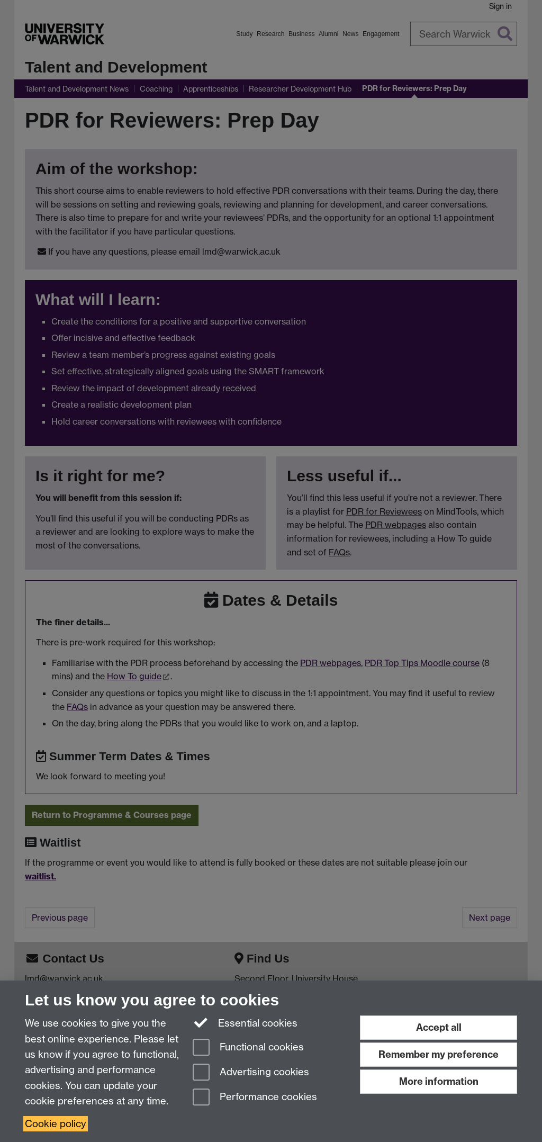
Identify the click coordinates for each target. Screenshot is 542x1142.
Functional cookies (248, 1048)
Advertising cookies (251, 1073)
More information (438, 1081)
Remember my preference (438, 1054)
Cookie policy (55, 1124)
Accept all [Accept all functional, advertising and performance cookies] (439, 1027)
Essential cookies (245, 1022)
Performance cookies (255, 1098)
